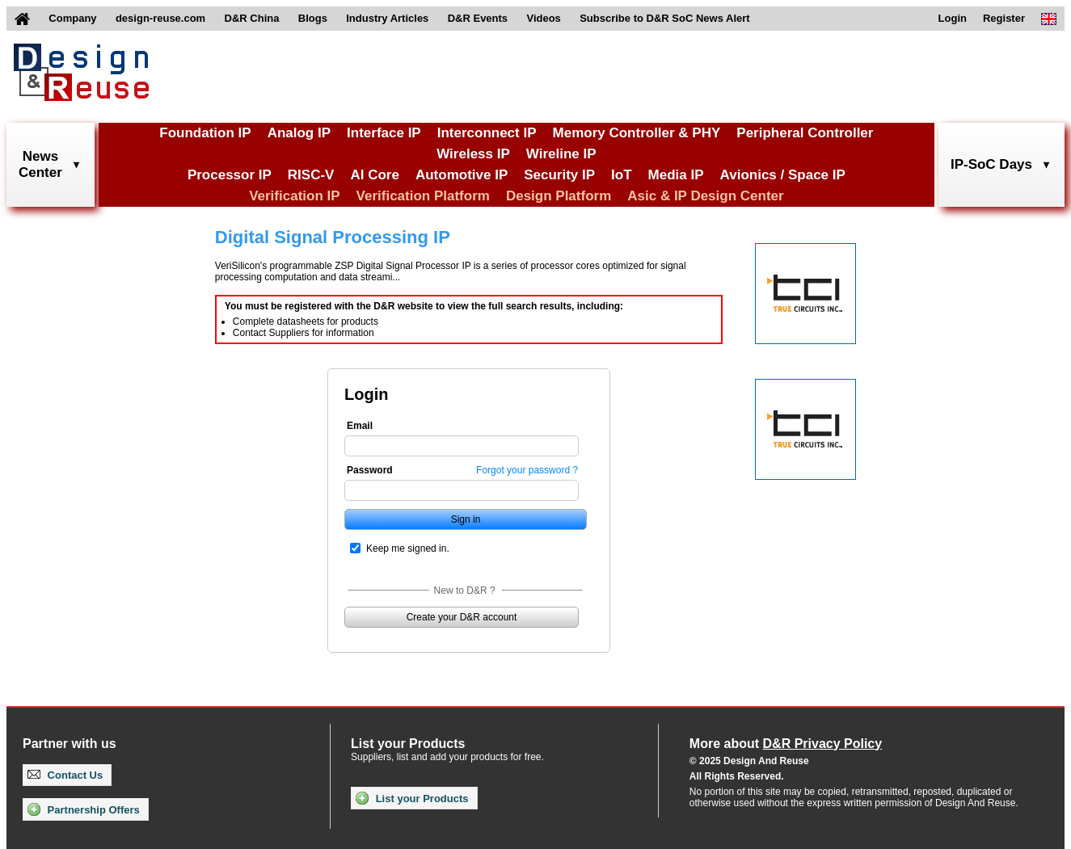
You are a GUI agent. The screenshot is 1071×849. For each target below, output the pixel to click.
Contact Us (65, 775)
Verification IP (294, 196)
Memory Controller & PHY (637, 133)
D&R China (252, 18)
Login (952, 18)
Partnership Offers (83, 809)
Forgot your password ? (527, 470)
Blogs (312, 18)
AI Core (374, 175)
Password (370, 470)
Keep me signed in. (407, 548)
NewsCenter (40, 164)
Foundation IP (205, 133)
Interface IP (384, 133)
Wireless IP (473, 154)
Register (1004, 18)
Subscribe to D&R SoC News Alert (664, 18)
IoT (621, 175)
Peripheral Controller (804, 133)
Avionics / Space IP (782, 175)
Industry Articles (387, 18)
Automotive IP (461, 175)
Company (72, 18)
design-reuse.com (160, 18)
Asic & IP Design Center (705, 196)
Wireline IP (561, 154)
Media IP (676, 175)
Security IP (559, 175)
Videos (543, 18)
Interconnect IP (487, 133)
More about (785, 743)
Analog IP (299, 133)
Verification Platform (423, 196)
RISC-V (311, 175)
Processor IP (230, 175)
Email (360, 425)
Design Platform (558, 196)
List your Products (412, 798)
